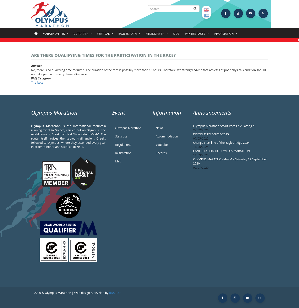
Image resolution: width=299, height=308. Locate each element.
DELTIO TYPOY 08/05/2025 (211, 134)
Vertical (104, 35)
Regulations (123, 145)
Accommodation (167, 136)
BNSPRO (114, 293)
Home (35, 33)
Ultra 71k (82, 35)
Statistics (121, 136)
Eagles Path (128, 35)
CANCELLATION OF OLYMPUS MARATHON (221, 151)
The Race (37, 82)
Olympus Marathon (128, 128)
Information (224, 35)
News (159, 128)
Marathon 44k (54, 35)
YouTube (162, 145)
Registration (123, 153)
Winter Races (196, 35)
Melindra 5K (156, 35)
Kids (176, 34)
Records (161, 153)
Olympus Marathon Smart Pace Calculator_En (224, 126)
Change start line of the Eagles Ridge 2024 (221, 143)
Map (118, 161)
